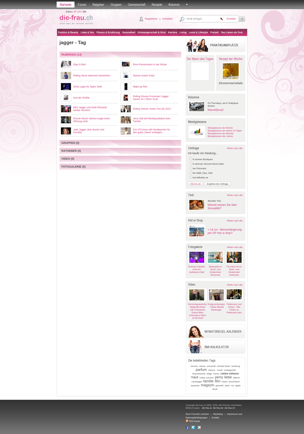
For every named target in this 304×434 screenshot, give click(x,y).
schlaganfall (229, 370)
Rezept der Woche (230, 59)
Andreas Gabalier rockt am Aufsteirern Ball (196, 269)
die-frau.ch (230, 408)
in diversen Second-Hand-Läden (208, 164)
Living (182, 32)
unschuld (211, 366)
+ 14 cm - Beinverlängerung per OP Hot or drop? (225, 231)
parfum (201, 370)
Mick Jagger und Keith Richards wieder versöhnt (90, 109)
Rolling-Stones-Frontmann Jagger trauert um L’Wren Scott (151, 98)
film (217, 381)
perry (219, 377)
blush (215, 389)
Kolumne (174, 5)
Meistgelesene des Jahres (220, 136)
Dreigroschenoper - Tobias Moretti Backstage (216, 307)
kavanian (195, 385)
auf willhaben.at (200, 177)
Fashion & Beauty (68, 32)
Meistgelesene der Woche (220, 128)
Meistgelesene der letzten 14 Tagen (225, 130)
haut (194, 377)
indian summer (206, 377)
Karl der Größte (81, 97)
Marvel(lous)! (216, 109)
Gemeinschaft (136, 5)
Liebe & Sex (87, 32)
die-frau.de (218, 408)
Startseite (65, 5)
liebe (228, 377)
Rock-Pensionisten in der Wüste (150, 64)
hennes (194, 366)
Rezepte (157, 5)
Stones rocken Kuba (143, 75)
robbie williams (229, 373)
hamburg (236, 366)
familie (208, 381)
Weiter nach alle (235, 148)
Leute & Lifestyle (198, 32)
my (232, 385)
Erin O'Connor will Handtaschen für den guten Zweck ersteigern (151, 131)
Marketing (218, 414)
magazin (207, 385)
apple (238, 385)
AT (75, 11)
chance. (212, 370)
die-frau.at (207, 408)
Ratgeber (98, 5)
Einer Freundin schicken (197, 414)
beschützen (234, 381)
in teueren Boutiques (203, 159)
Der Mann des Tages (200, 59)
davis (227, 385)
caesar (202, 366)
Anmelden (167, 18)
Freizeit (214, 32)
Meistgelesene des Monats (221, 133)
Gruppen (116, 5)
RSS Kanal (193, 421)
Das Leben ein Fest (232, 32)
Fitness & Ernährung (108, 32)
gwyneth (219, 385)
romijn (220, 370)
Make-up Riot (140, 86)
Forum (82, 5)
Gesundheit (128, 32)
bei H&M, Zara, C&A (203, 173)
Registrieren (151, 18)
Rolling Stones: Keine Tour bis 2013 (152, 108)
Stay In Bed (79, 64)
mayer (225, 381)
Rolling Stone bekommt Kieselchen (91, 75)
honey (216, 373)
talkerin (236, 377)
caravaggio (196, 381)
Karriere (172, 32)
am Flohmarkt (199, 168)
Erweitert (231, 18)
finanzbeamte (198, 373)
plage (209, 373)
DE (79, 11)
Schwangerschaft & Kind (152, 32)
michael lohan (223, 366)
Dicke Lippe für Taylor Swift (87, 86)
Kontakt (215, 417)
